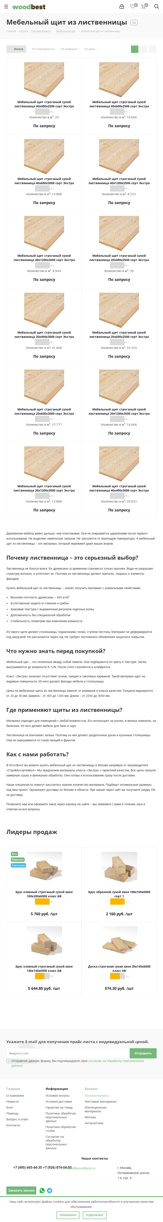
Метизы (90, 1117)
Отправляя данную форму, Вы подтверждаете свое (77, 1063)
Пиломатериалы (97, 1095)
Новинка (18, 859)
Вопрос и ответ (17, 1119)
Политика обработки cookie (61, 1129)
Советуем (18, 865)
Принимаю (67, 1215)
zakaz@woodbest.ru (80, 1168)
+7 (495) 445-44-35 (27, 1167)
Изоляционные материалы (96, 1109)
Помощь (12, 1113)
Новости (12, 1101)
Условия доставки (59, 1101)
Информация (57, 1089)
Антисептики (94, 1123)
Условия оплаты (58, 1095)
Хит (14, 854)
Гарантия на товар (59, 1107)
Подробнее (94, 1215)
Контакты (13, 1125)
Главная (13, 1089)
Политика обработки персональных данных (61, 1117)
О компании (15, 1095)
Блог (9, 1107)
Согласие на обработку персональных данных (56, 1142)
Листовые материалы (101, 1101)
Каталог (91, 1089)
